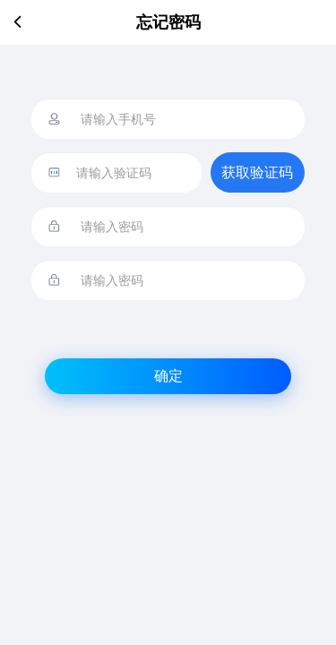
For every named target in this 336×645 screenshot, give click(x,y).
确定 (168, 375)
